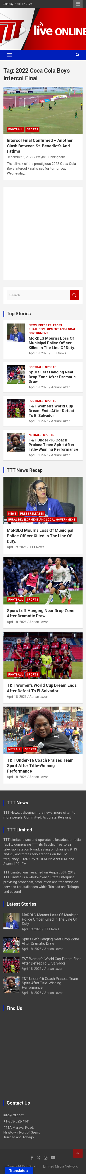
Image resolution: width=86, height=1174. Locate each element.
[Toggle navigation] (9, 55)
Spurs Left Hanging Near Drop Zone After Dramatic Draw (52, 377)
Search (74, 295)
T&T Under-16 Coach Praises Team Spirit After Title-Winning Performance (53, 445)
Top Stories (19, 313)
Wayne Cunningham (50, 157)
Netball (35, 435)
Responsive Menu (78, 4)
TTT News (58, 353)
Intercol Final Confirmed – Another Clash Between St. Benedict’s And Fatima (40, 146)
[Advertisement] (43, 233)
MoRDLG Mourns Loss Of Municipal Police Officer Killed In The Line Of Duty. (52, 343)
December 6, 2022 (20, 157)
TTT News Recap (24, 470)
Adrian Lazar (60, 387)
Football (15, 129)
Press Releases (50, 325)
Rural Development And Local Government (52, 331)
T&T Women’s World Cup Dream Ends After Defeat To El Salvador (51, 411)
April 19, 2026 (38, 353)
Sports (32, 129)
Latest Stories (21, 904)
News (33, 325)
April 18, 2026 (38, 387)
